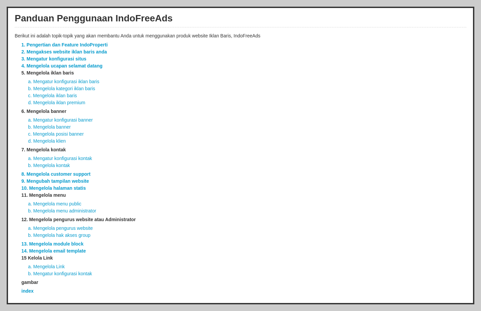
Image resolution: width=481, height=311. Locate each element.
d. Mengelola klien (47, 141)
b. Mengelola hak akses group (59, 235)
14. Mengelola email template (53, 251)
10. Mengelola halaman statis (53, 188)
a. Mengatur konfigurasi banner (60, 120)
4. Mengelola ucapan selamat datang (62, 65)
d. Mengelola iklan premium (56, 102)
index (27, 291)
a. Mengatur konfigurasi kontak (60, 158)
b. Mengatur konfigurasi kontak (60, 273)
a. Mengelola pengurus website (60, 228)
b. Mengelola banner (49, 127)
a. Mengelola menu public (55, 203)
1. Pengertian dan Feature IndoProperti (64, 44)
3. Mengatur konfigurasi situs (53, 58)
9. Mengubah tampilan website (55, 181)
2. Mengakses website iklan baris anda (64, 51)
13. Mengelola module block (52, 244)
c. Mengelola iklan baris (52, 95)
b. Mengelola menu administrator (62, 210)
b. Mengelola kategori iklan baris (61, 88)
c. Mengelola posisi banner (56, 134)
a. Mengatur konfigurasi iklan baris (63, 81)
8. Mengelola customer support (56, 174)
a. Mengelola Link (46, 266)
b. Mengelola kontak (49, 165)
